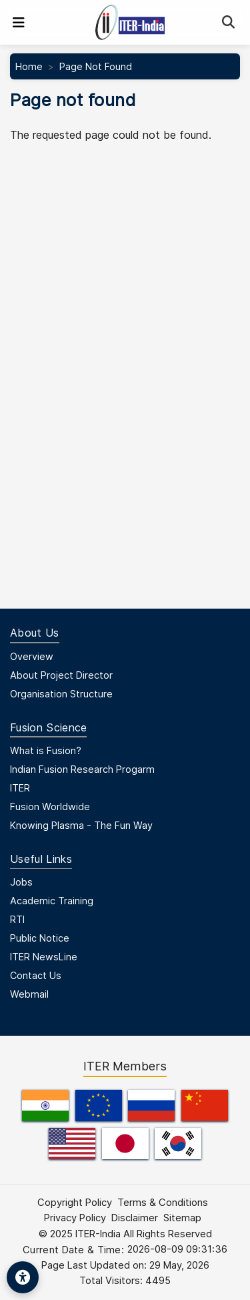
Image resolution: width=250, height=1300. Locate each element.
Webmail (29, 994)
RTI (17, 919)
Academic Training (51, 900)
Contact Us (35, 975)
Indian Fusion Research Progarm (82, 769)
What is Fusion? (45, 750)
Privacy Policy (75, 1218)
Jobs (21, 882)
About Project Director (61, 675)
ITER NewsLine (43, 956)
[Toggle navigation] (18, 22)
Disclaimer (134, 1218)
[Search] (228, 22)
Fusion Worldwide (50, 806)
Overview (31, 656)
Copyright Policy (74, 1203)
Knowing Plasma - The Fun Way (81, 825)
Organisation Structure (61, 693)
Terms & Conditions (162, 1203)
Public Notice (39, 938)
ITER (20, 787)
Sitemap (182, 1218)
